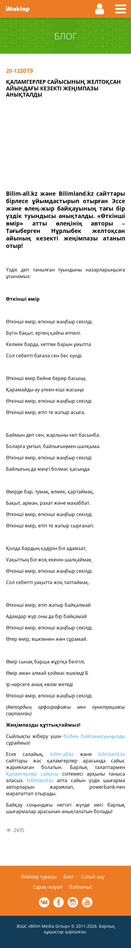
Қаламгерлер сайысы (32, 774)
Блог (68, 876)
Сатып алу (92, 876)
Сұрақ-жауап (48, 887)
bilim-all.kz (62, 754)
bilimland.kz (111, 754)
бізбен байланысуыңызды (94, 736)
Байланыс (80, 887)
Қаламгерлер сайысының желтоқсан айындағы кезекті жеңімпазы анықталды (63, 88)
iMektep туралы (39, 876)
